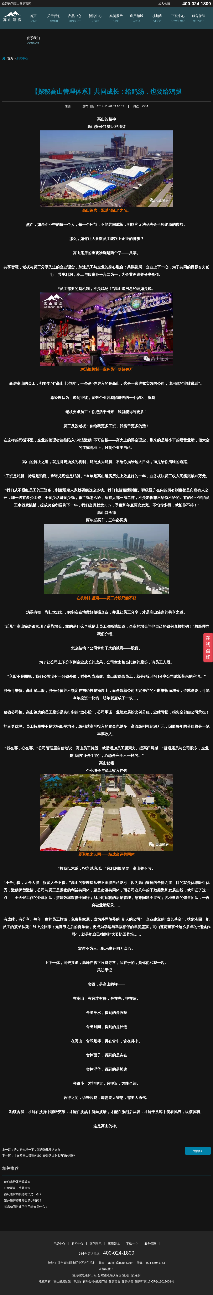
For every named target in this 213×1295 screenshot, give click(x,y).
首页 (10, 58)
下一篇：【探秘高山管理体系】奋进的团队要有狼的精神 (38, 1155)
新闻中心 (22, 58)
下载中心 (132, 1243)
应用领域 (114, 1243)
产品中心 (59, 1243)
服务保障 (150, 1243)
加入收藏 (164, 3)
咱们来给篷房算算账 (17, 1181)
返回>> (197, 1151)
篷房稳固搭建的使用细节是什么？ (26, 1206)
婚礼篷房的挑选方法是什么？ (23, 1194)
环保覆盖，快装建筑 (17, 1188)
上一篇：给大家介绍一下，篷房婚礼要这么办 (31, 1149)
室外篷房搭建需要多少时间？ (23, 1200)
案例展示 (96, 1243)
